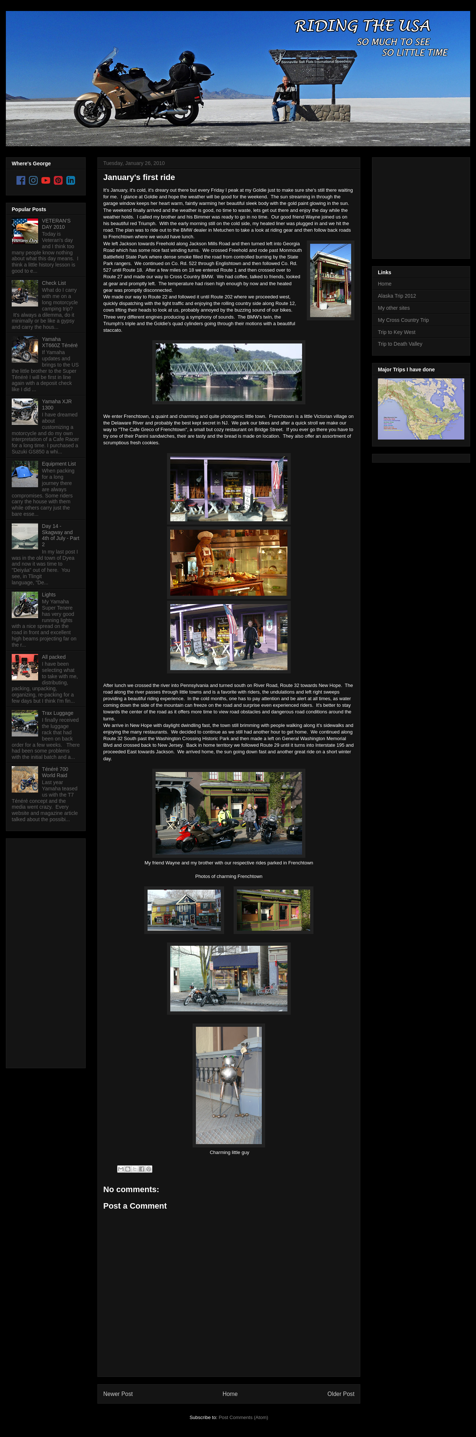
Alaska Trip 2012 (397, 296)
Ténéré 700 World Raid (55, 772)
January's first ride (139, 177)
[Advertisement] (41, 951)
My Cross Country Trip (403, 320)
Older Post (340, 1394)
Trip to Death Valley (400, 344)
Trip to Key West (397, 332)
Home (230, 1394)
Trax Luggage (58, 713)
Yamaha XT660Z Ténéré (60, 342)
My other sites (394, 308)
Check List (54, 283)
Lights (49, 595)
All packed (54, 657)
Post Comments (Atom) (243, 1417)
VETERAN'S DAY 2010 (56, 224)
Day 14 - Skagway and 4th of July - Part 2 (60, 535)
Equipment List (59, 464)
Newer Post (118, 1394)
